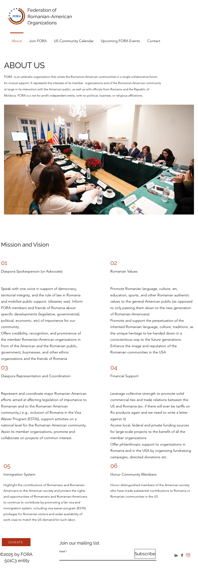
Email (62, 551)
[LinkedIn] (176, 555)
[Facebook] (182, 555)
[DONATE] (16, 542)
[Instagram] (188, 555)
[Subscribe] (145, 553)
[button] (99, 160)
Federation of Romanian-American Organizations (50, 16)
